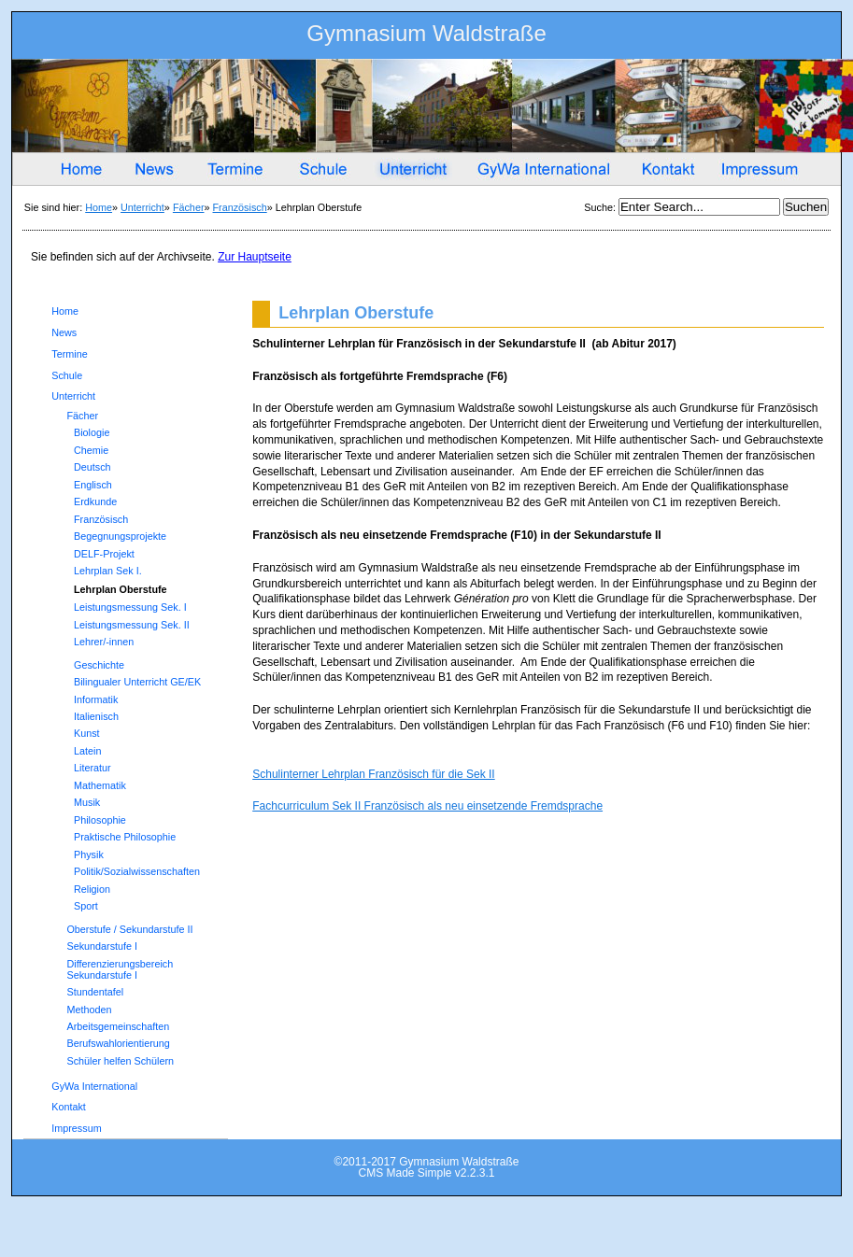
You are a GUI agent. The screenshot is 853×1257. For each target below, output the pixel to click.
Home (98, 207)
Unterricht (142, 207)
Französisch (240, 207)
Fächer (189, 207)
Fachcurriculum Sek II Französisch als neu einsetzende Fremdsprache (427, 805)
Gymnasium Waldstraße (426, 37)
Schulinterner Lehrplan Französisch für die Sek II (373, 774)
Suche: (601, 207)
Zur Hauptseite (254, 256)
